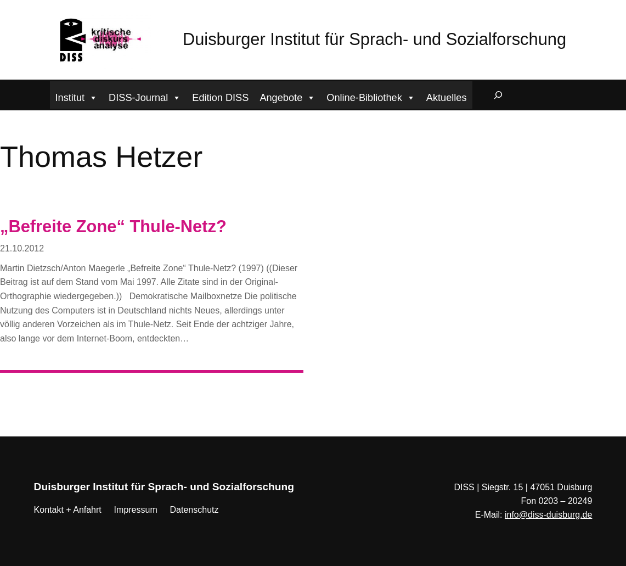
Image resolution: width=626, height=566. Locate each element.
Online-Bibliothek (370, 96)
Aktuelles (446, 97)
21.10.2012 (22, 248)
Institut (76, 96)
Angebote (287, 96)
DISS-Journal (145, 96)
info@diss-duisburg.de (548, 514)
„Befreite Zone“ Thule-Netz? (113, 226)
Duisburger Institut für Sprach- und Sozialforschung (374, 39)
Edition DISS (220, 97)
